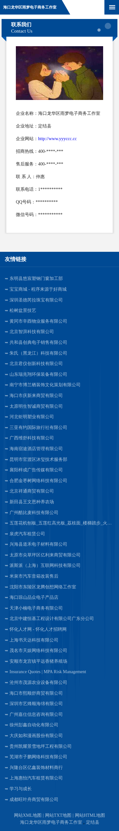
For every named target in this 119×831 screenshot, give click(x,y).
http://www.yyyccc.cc (57, 138)
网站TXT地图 (58, 815)
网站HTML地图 (90, 815)
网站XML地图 (28, 815)
